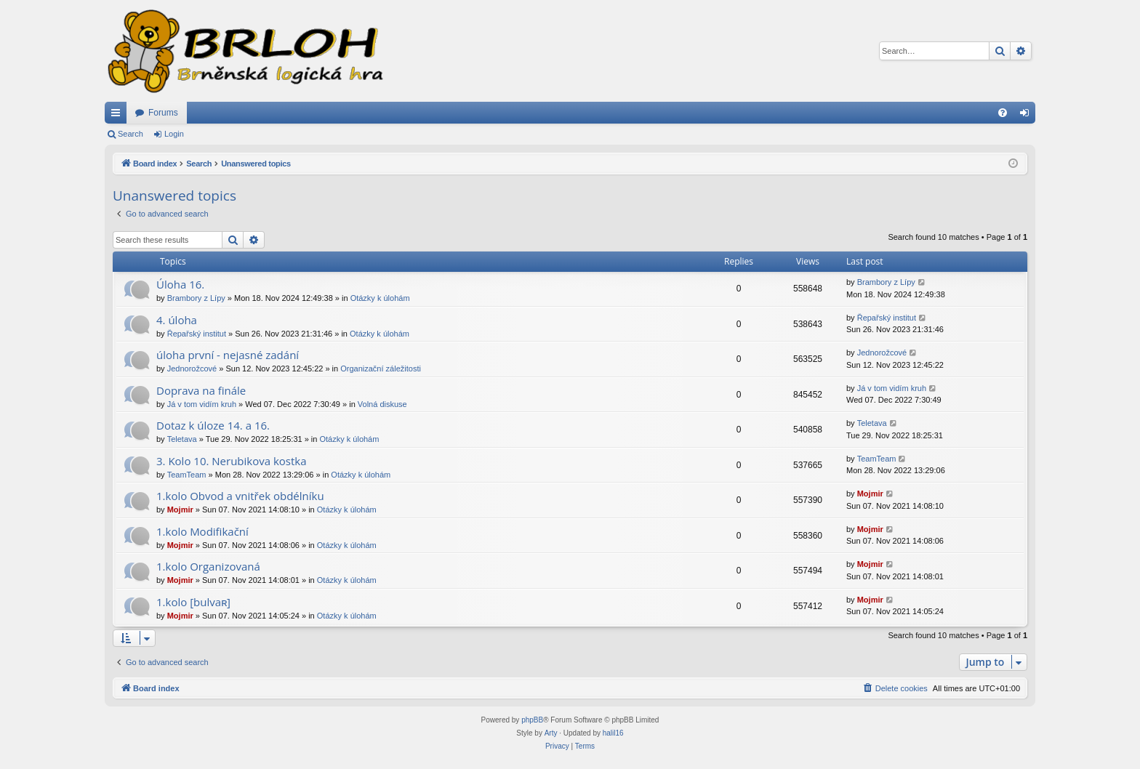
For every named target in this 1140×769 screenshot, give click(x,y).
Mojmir (180, 509)
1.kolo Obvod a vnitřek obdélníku (240, 495)
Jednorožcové (192, 368)
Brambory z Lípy (196, 298)
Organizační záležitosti (380, 368)
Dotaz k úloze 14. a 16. (213, 425)
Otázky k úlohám (380, 298)
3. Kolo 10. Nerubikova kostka (231, 461)
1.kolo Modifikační (202, 531)
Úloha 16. (180, 284)
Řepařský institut (196, 333)
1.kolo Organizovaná (208, 566)
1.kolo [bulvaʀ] (193, 602)
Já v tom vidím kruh (201, 404)
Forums (163, 113)
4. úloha (176, 320)
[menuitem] (1002, 113)
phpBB (532, 720)
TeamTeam (186, 474)
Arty (551, 733)
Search (130, 133)
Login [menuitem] (1027, 116)
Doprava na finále (201, 390)
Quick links (119, 116)
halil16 (613, 733)
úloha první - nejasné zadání (227, 354)
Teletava (182, 439)
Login (174, 133)
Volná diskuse (382, 404)
